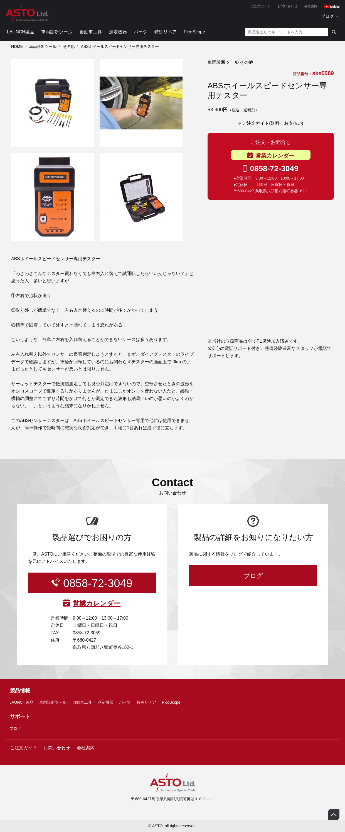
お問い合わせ (287, 6)
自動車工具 (91, 32)
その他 (69, 46)
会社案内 (310, 6)
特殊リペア (165, 32)
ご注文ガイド (261, 6)
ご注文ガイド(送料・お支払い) (272, 123)
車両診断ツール (56, 32)
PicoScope (194, 32)
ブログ (327, 16)
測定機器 (118, 32)
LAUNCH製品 (20, 32)
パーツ (140, 32)
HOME (17, 46)
